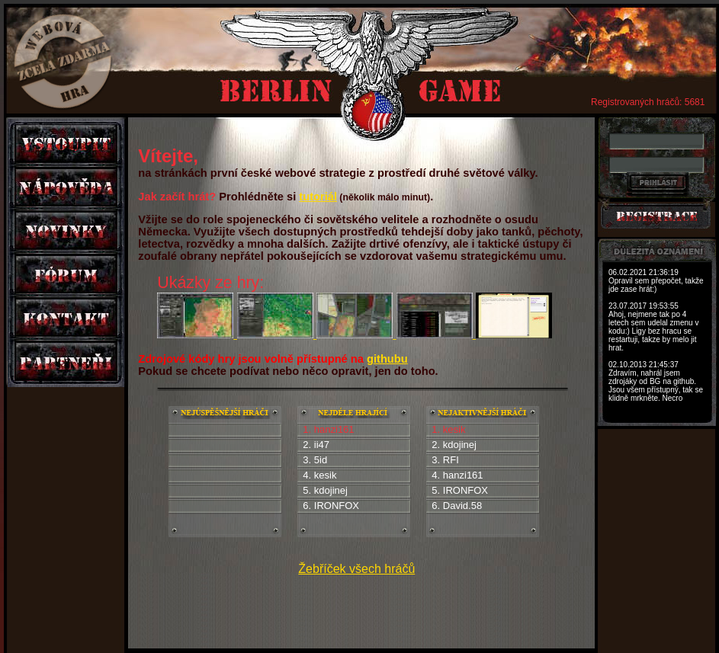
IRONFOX (336, 505)
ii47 (321, 444)
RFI (451, 460)
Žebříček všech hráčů (356, 568)
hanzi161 (463, 475)
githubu (387, 359)
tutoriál (318, 196)
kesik (325, 475)
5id (320, 460)
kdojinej (331, 490)
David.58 (462, 505)
